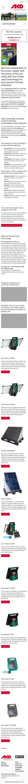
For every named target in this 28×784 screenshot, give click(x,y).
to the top (3, 748)
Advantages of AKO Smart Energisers (11, 225)
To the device (5, 372)
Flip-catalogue (5, 765)
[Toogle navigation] (3, 7)
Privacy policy (19, 765)
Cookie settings (19, 771)
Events (3, 762)
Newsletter (4, 764)
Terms (17, 762)
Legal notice (18, 764)
